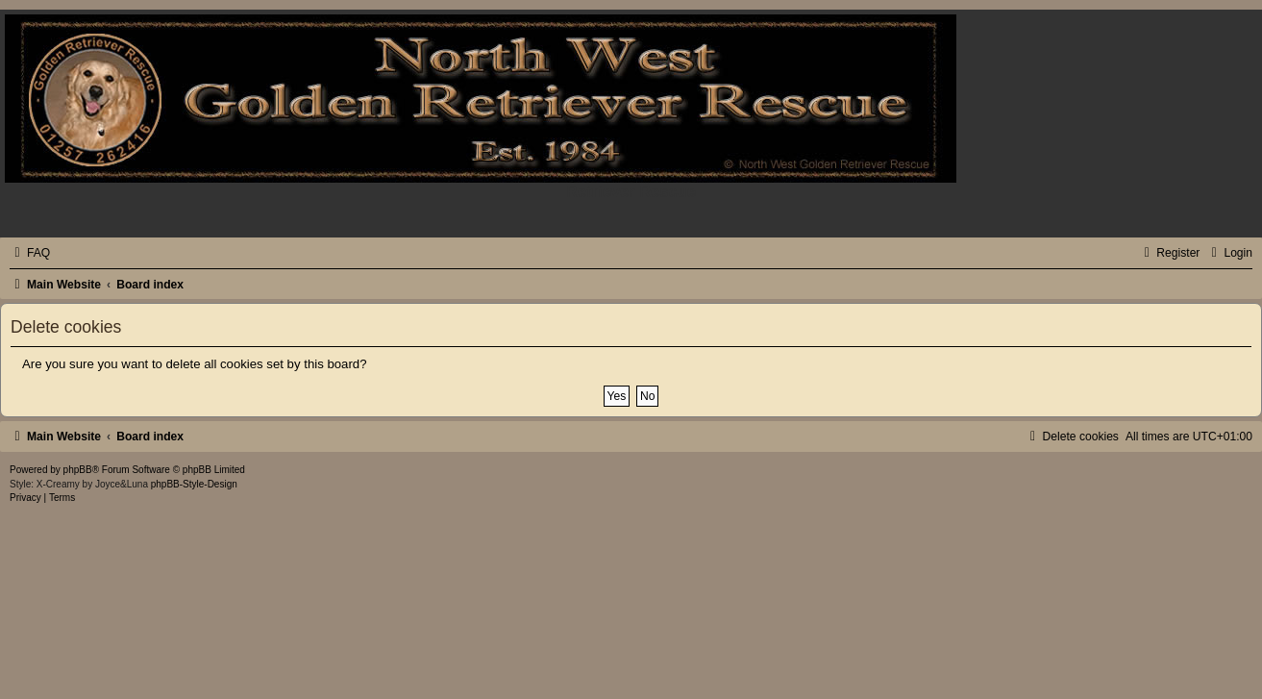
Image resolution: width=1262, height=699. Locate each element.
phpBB (77, 469)
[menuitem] (30, 253)
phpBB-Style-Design (194, 484)
